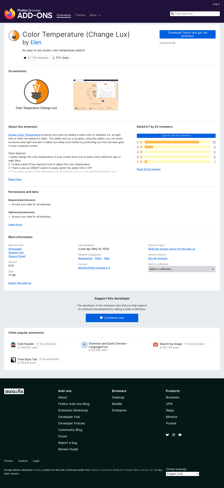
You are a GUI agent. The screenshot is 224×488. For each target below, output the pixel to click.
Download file (168, 42)
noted (36, 469)
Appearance (85, 258)
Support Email (16, 256)
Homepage (15, 248)
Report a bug (67, 443)
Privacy (8, 460)
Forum (62, 436)
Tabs (107, 258)
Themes (80, 15)
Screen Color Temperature (24, 134)
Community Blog (70, 430)
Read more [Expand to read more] (15, 179)
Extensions (64, 15)
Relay (170, 410)
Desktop (118, 397)
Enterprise (119, 410)
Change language (176, 469)
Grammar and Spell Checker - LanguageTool (108, 345)
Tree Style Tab (27, 359)
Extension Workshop (73, 410)
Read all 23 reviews (149, 169)
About (62, 397)
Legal (36, 460)
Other (98, 258)
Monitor (171, 417)
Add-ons (65, 391)
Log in (216, 3)
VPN (169, 404)
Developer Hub (69, 417)
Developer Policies (71, 423)
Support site (16, 252)
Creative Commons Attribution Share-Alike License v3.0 (122, 469)
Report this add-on (19, 282)
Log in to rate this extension (176, 135)
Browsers (173, 397)
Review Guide (68, 449)
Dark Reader (26, 344)
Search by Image (171, 344)
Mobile (117, 404)
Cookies (23, 460)
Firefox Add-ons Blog (73, 404)
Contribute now (112, 317)
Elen (35, 42)
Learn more (15, 224)
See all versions (157, 258)
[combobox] (195, 13)
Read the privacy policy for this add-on (171, 248)
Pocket (171, 423)
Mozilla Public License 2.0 (94, 267)
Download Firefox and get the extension (187, 34)
